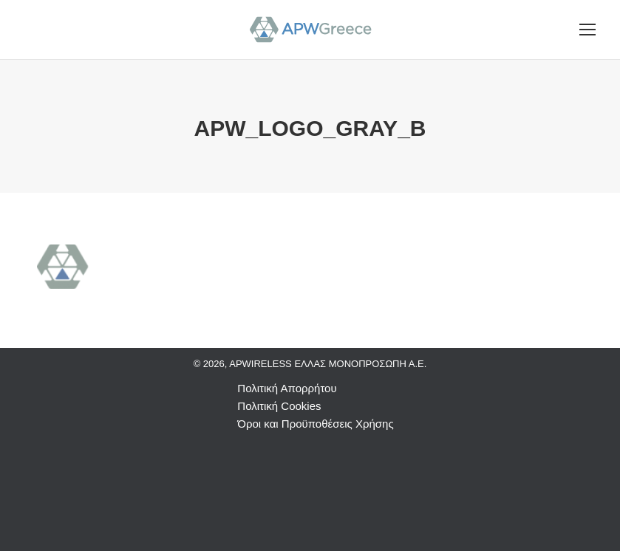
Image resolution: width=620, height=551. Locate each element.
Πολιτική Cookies (279, 406)
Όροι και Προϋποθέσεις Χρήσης (315, 423)
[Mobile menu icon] (587, 29)
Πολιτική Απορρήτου (286, 388)
